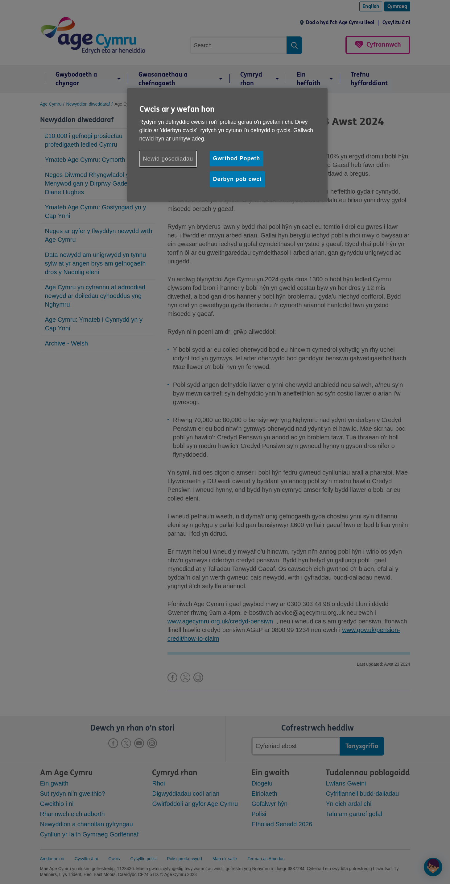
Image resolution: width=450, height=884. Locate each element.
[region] (227, 144)
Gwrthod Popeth (236, 158)
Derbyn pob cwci (237, 179)
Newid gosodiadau (168, 159)
